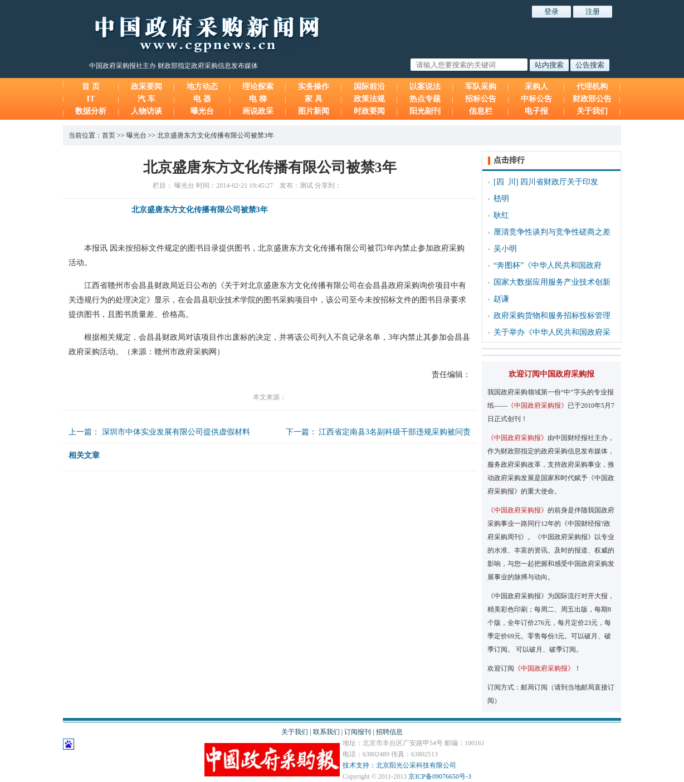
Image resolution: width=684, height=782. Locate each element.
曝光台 (202, 111)
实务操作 (313, 86)
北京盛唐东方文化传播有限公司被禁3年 (215, 135)
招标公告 (480, 99)
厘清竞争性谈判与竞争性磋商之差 (552, 232)
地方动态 (202, 86)
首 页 (91, 86)
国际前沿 (369, 86)
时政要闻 (369, 111)
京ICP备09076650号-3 (439, 776)
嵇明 (501, 198)
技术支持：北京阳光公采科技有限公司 (399, 765)
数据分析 (90, 111)
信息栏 (480, 111)
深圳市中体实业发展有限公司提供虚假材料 (176, 432)
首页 (108, 135)
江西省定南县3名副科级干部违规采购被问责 (395, 432)
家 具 (314, 99)
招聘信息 (389, 732)
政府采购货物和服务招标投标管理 (552, 315)
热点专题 (425, 99)
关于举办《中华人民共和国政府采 (552, 332)
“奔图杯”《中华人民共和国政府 (548, 265)
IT (91, 99)
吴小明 (505, 249)
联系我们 (326, 732)
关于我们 (592, 111)
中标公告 (536, 99)
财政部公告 (592, 99)
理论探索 (257, 86)
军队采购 (480, 86)
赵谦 (501, 299)
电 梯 (258, 99)
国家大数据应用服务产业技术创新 (552, 282)
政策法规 (369, 99)
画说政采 (257, 111)
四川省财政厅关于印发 (559, 182)
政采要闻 (146, 86)
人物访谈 (146, 111)
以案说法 (425, 86)
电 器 (202, 99)
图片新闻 (313, 111)
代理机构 (592, 86)
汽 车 (146, 99)
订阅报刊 (357, 732)
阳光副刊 (425, 111)
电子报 (536, 111)
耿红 (501, 215)
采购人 (536, 86)
